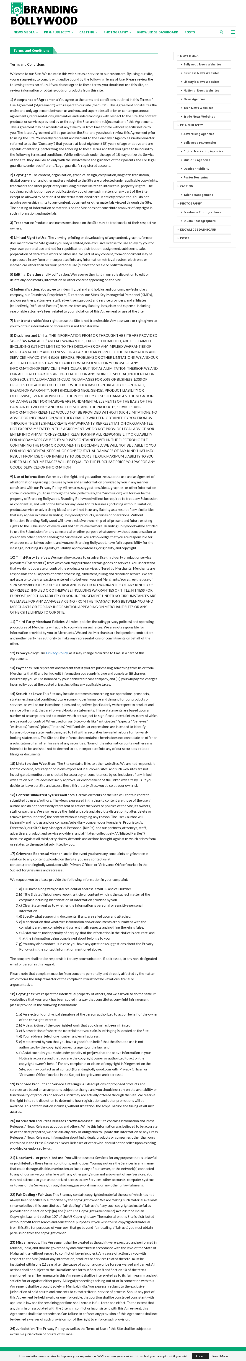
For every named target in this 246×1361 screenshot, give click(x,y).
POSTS (189, 32)
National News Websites (201, 90)
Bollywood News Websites (202, 64)
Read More (220, 1356)
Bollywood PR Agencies (200, 143)
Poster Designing (196, 177)
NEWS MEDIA (24, 32)
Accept (200, 1356)
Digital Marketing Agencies (203, 151)
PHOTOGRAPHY (116, 32)
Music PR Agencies (197, 160)
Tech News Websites (198, 108)
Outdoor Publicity (196, 169)
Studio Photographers (200, 221)
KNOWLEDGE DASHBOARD (157, 32)
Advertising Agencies (199, 134)
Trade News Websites (199, 117)
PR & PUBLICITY (57, 32)
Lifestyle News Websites (202, 82)
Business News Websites (202, 73)
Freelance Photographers (202, 212)
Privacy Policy (57, 653)
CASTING (86, 32)
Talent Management (198, 195)
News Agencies (194, 99)
